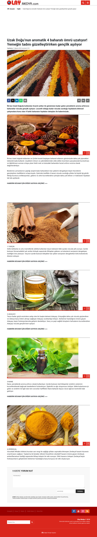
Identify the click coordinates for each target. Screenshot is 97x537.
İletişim (22, 511)
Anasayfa (11, 9)
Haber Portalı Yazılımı (50, 532)
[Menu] (87, 2)
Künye (16, 511)
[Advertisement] (50, 24)
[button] (79, 100)
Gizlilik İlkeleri (30, 511)
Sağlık (19, 9)
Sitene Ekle (39, 511)
